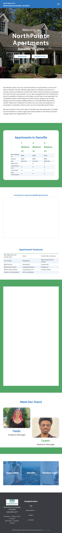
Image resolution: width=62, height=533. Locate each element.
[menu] (58, 4)
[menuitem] (31, 505)
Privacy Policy (46, 530)
